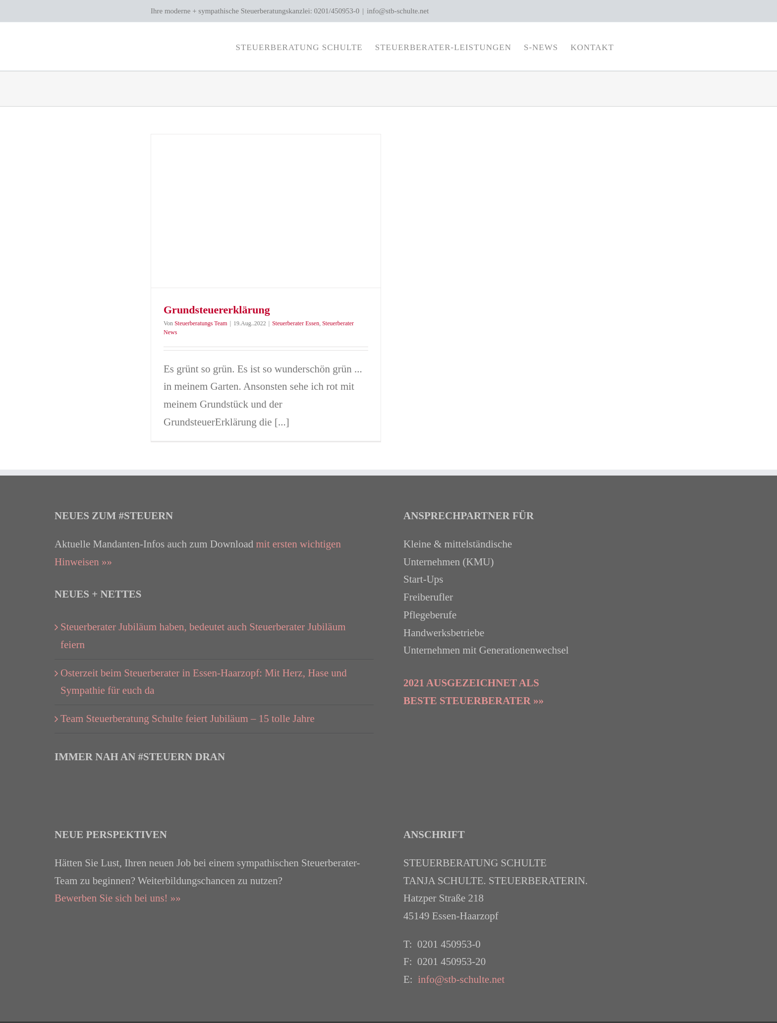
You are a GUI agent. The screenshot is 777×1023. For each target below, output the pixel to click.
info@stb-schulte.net (398, 11)
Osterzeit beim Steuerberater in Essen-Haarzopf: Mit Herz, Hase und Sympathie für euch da (203, 682)
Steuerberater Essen (295, 323)
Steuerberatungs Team (200, 323)
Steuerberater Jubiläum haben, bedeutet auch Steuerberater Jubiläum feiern (203, 636)
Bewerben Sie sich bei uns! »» (118, 898)
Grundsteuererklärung (217, 309)
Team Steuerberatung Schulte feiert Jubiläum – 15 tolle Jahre (187, 718)
